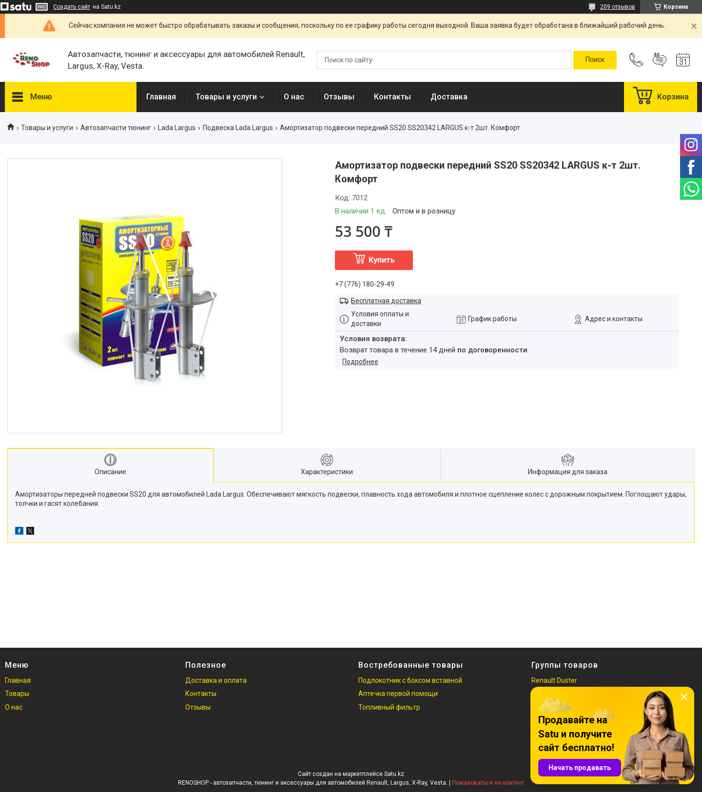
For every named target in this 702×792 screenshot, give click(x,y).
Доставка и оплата (216, 680)
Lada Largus (176, 128)
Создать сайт (71, 6)
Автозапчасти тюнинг (115, 128)
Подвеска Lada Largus (238, 128)
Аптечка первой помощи (398, 693)
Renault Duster (554, 680)
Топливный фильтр (389, 707)
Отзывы (339, 96)
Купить (382, 260)
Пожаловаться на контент (488, 782)
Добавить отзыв (659, 60)
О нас (294, 96)
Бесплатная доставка (386, 301)
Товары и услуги (226, 96)
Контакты (392, 96)
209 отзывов (617, 6)
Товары (17, 693)
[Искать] (595, 60)
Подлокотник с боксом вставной (410, 680)
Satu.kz (394, 774)
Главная (161, 96)
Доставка (449, 96)
